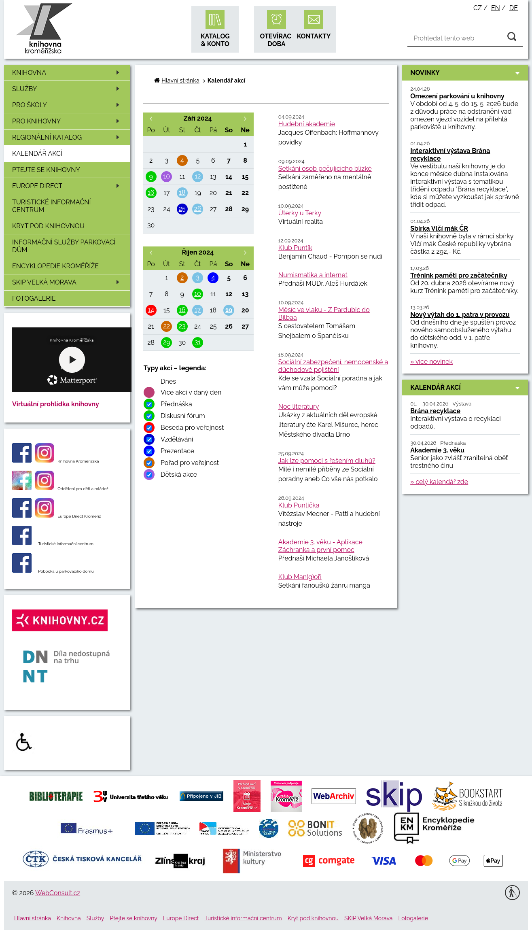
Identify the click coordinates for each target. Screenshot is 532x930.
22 (166, 326)
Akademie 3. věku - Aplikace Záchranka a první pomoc (320, 546)
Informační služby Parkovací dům (64, 246)
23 (182, 326)
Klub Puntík (295, 248)
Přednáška (176, 404)
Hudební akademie (306, 124)
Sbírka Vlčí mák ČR (439, 228)
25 (182, 208)
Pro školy (67, 105)
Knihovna (67, 73)
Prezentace (177, 451)
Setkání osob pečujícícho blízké (325, 168)
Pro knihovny (67, 121)
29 (166, 342)
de (513, 8)
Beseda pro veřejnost (192, 427)
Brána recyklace (435, 411)
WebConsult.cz (57, 893)
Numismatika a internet (313, 275)
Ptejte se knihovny (46, 170)
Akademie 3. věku (437, 450)
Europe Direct (67, 186)
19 (228, 310)
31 (198, 342)
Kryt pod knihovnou (48, 226)
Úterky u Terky (299, 213)
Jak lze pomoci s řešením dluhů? (326, 461)
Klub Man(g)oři (300, 577)
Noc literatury (298, 406)
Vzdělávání (177, 439)
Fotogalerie (34, 298)
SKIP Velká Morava (67, 282)
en (495, 8)
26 (197, 208)
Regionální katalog (67, 137)
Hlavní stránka (180, 80)
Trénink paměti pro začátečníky (458, 275)
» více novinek (431, 361)
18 (182, 192)
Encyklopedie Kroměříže (55, 266)
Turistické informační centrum (51, 206)
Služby (67, 89)
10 (166, 176)
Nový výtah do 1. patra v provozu (460, 314)
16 (151, 192)
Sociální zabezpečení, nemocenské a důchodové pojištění (333, 366)
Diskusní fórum (183, 416)
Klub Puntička (299, 505)
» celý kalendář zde (439, 482)
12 (198, 176)
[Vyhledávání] (465, 38)
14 (151, 310)
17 (198, 310)
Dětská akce (179, 474)
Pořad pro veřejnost (190, 463)
